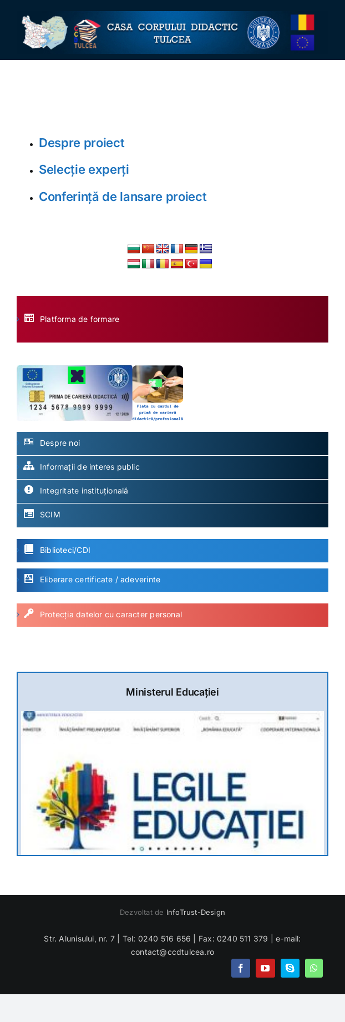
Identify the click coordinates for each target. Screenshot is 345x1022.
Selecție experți (84, 169)
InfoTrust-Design (195, 912)
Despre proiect (81, 142)
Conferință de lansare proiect (122, 196)
